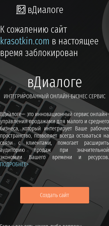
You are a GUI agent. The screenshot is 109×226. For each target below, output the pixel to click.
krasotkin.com (25, 41)
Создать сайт (54, 195)
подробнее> (14, 164)
